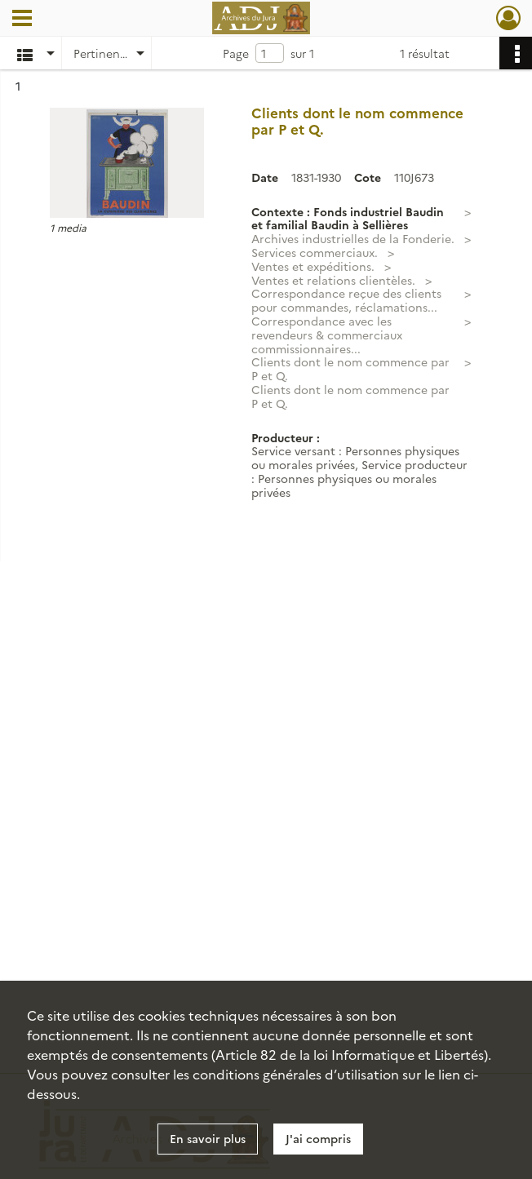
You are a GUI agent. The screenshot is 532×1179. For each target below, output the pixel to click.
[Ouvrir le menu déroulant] (22, 19)
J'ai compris (318, 1138)
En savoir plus (208, 1138)
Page (236, 53)
